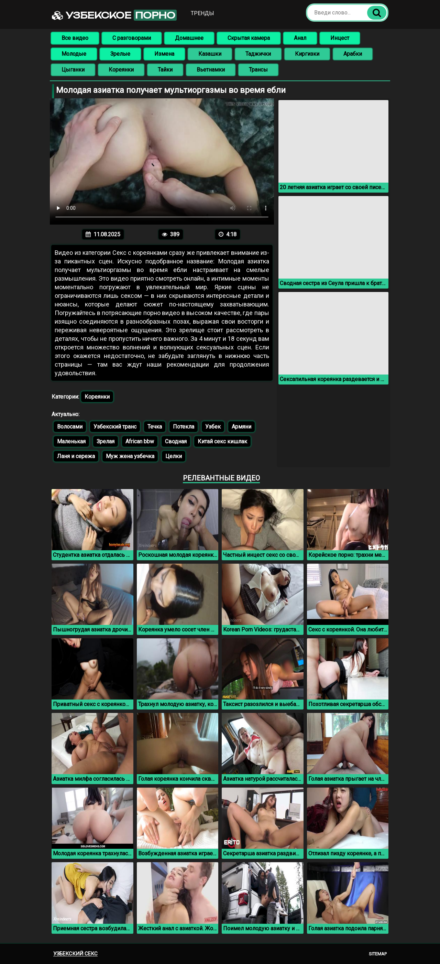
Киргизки (307, 54)
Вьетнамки (211, 69)
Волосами (69, 426)
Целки (173, 456)
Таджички (258, 54)
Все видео (75, 38)
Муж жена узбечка (130, 456)
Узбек (213, 426)
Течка (154, 426)
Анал (300, 38)
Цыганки (73, 69)
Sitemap (378, 953)
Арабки (352, 54)
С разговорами (131, 38)
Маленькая (71, 441)
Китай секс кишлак (222, 441)
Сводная (176, 441)
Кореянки (121, 69)
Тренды (202, 13)
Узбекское (114, 15)
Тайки (165, 69)
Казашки (209, 54)
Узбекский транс (115, 426)
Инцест (339, 38)
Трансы (258, 69)
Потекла (183, 426)
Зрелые (120, 54)
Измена (164, 54)
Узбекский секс (75, 954)
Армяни (241, 426)
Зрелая (105, 441)
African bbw (139, 441)
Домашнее (189, 38)
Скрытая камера (249, 38)
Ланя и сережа (76, 456)
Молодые (74, 54)
